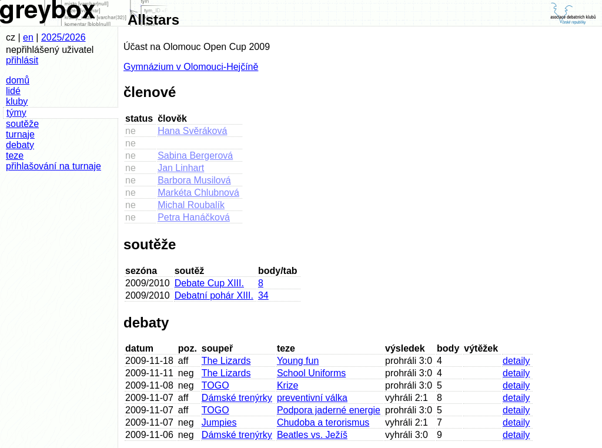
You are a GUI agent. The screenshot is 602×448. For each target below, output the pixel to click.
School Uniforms (311, 373)
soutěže (22, 124)
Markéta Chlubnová (198, 193)
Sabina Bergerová (195, 156)
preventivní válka (312, 398)
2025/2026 (63, 37)
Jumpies (219, 422)
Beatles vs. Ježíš (312, 435)
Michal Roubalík (191, 205)
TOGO (215, 385)
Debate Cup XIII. (209, 283)
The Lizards (226, 361)
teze (15, 156)
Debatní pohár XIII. (214, 295)
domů (17, 80)
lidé (13, 91)
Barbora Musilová (194, 180)
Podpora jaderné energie (328, 410)
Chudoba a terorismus (323, 422)
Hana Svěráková (192, 131)
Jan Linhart (181, 168)
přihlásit (22, 60)
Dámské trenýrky (237, 398)
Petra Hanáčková (194, 217)
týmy (16, 113)
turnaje (20, 134)
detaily (516, 361)
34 (263, 295)
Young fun (298, 361)
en (28, 37)
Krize (287, 385)
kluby (17, 101)
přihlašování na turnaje (53, 166)
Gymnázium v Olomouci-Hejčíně (190, 67)
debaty (20, 145)
